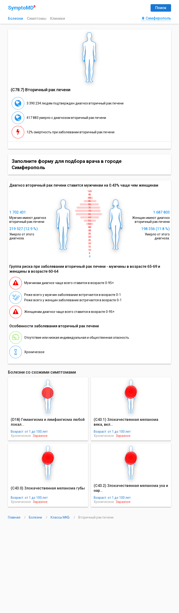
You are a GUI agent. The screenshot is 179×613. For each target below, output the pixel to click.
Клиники (57, 18)
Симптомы (36, 18)
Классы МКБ (60, 517)
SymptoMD (21, 8)
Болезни (15, 18)
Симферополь (156, 18)
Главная (14, 517)
